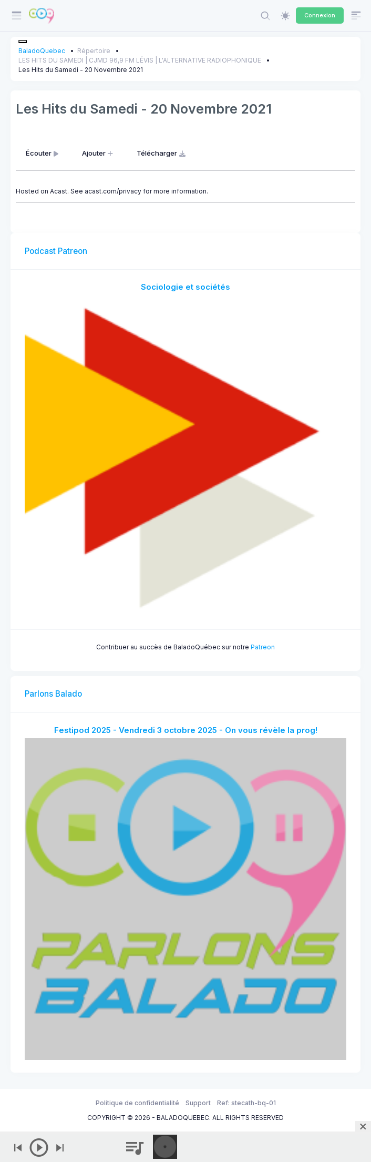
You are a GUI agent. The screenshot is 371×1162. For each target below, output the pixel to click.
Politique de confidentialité (137, 1103)
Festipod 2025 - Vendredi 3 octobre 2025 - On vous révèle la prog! (185, 730)
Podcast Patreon (56, 251)
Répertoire (93, 51)
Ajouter (98, 153)
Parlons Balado (53, 694)
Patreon (263, 647)
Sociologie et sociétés (185, 287)
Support (198, 1103)
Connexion (319, 15)
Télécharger (162, 153)
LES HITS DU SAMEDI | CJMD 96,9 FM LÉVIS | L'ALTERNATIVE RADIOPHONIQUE (139, 60)
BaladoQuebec (41, 51)
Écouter (43, 153)
